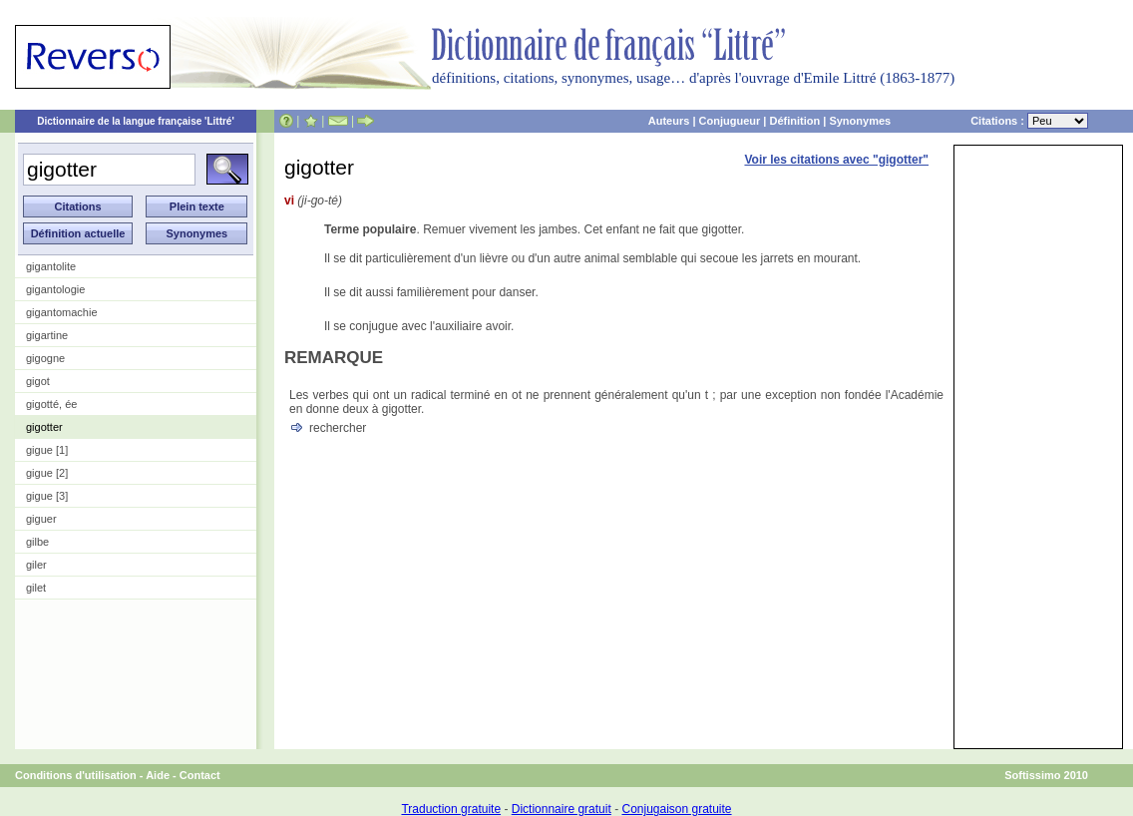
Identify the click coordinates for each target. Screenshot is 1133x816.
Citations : (1029, 121)
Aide (158, 775)
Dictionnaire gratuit (561, 809)
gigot (38, 381)
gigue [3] (47, 496)
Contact (200, 775)
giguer (41, 519)
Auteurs (669, 121)
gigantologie (55, 289)
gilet (36, 588)
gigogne (45, 358)
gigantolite (51, 266)
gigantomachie (62, 312)
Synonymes (860, 121)
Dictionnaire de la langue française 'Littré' (135, 121)
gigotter (44, 427)
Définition (794, 121)
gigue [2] (47, 473)
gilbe (37, 542)
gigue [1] (47, 450)
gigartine (47, 335)
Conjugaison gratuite (676, 809)
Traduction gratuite (451, 809)
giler (36, 565)
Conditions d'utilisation (76, 775)
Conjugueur (730, 121)
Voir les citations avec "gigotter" (836, 160)
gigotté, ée (51, 404)
